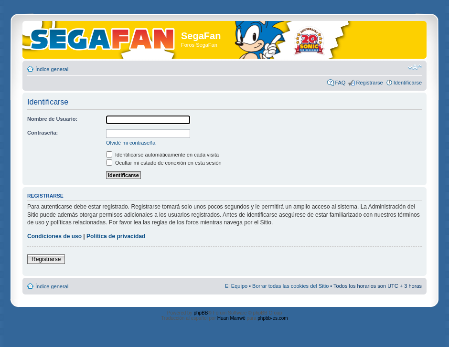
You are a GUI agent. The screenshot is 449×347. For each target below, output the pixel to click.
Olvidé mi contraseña (130, 143)
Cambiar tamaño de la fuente (415, 67)
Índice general (51, 69)
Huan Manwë (231, 318)
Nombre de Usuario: (52, 119)
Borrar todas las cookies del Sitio (290, 286)
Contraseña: (42, 133)
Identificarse (408, 82)
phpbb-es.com (272, 318)
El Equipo (236, 286)
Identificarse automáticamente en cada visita (162, 155)
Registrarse (369, 82)
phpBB (200, 312)
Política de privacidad (115, 236)
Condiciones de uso (54, 236)
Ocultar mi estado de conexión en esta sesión (164, 163)
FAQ (340, 82)
